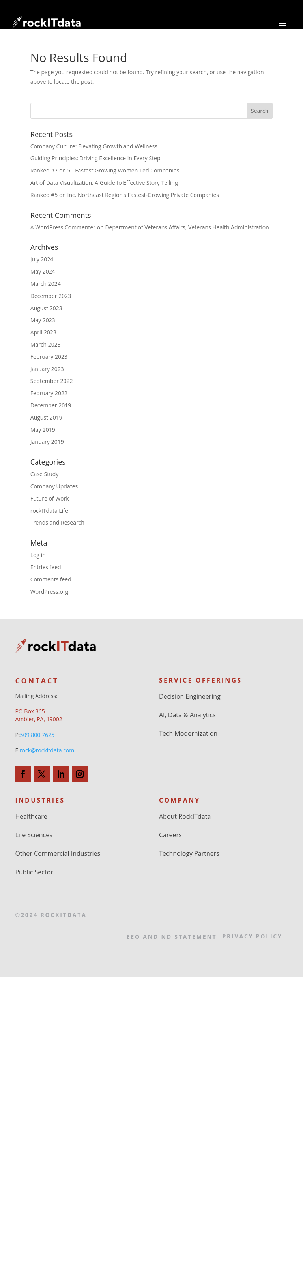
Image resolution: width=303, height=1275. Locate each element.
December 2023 (50, 296)
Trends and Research (57, 522)
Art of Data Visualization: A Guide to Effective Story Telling (105, 182)
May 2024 (42, 271)
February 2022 (48, 393)
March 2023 (45, 344)
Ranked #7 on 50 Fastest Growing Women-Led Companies (105, 170)
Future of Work (49, 498)
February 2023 (48, 356)
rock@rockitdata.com (47, 750)
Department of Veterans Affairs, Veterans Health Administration (187, 227)
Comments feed (50, 579)
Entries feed (45, 567)
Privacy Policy (252, 936)
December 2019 (50, 405)
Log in (38, 555)
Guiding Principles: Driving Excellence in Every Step (95, 158)
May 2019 (42, 429)
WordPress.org (49, 591)
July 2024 (42, 259)
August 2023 (46, 308)
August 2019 (46, 417)
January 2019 (47, 441)
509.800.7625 (37, 735)
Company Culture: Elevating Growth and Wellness (93, 146)
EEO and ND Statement (172, 936)
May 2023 (42, 320)
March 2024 (45, 283)
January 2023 (47, 369)
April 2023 (43, 332)
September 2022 (51, 380)
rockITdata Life (49, 510)
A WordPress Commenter (62, 227)
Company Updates (54, 486)
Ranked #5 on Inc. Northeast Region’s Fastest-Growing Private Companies (124, 195)
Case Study (44, 474)
